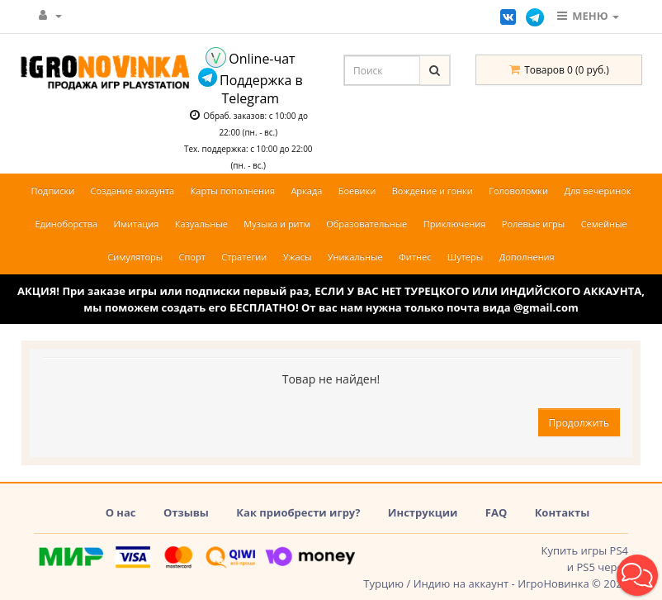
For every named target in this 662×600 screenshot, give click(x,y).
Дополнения (527, 256)
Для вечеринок (597, 190)
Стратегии (244, 256)
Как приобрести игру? (298, 512)
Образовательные (366, 223)
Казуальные (201, 223)
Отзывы (186, 512)
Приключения (454, 223)
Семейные (604, 223)
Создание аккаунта (133, 190)
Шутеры (465, 256)
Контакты (562, 512)
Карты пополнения (233, 190)
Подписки (52, 190)
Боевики (357, 190)
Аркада (306, 190)
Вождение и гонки (432, 190)
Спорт (192, 256)
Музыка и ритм (277, 223)
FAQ (496, 512)
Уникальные (355, 256)
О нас (121, 512)
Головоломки (518, 190)
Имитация (136, 223)
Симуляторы (135, 256)
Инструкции (423, 512)
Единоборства (66, 223)
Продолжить (579, 423)
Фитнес (415, 256)
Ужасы (297, 256)
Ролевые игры (533, 223)
